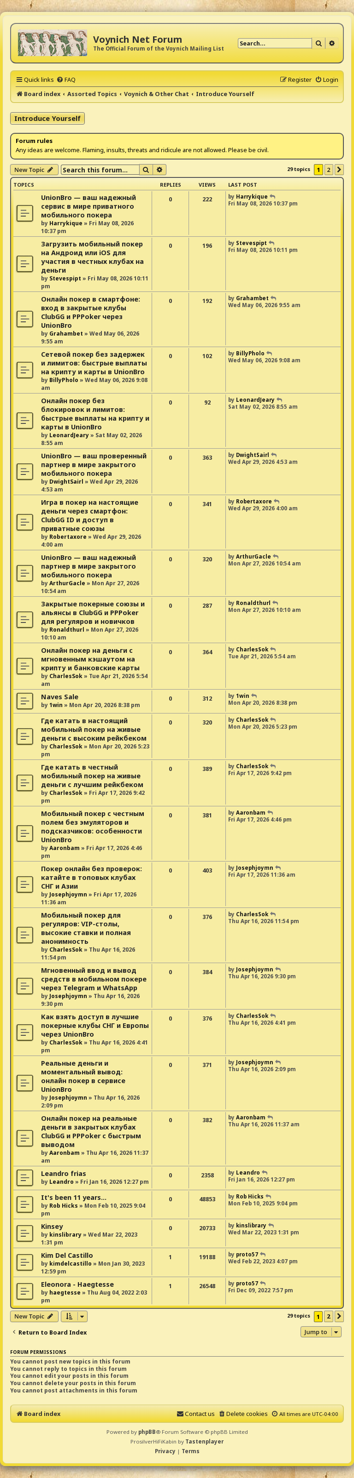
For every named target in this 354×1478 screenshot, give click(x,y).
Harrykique (66, 223)
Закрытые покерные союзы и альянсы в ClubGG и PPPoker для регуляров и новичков (93, 612)
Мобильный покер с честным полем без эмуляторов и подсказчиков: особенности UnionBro (92, 826)
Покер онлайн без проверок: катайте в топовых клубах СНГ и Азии (91, 877)
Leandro (61, 1182)
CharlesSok (66, 676)
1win (56, 705)
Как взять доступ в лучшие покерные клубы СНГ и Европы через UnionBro (95, 1025)
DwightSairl (66, 481)
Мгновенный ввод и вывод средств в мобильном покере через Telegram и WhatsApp (94, 979)
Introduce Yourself (47, 118)
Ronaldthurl (66, 629)
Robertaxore (68, 537)
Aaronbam (64, 848)
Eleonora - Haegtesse (77, 1284)
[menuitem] (66, 79)
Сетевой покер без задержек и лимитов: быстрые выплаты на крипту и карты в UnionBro (94, 363)
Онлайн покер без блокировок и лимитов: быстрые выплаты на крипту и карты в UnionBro (95, 413)
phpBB (147, 1431)
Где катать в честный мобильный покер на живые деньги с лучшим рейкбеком (92, 776)
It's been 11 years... (73, 1197)
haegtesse (65, 1292)
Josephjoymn (68, 894)
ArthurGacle (67, 583)
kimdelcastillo (70, 1263)
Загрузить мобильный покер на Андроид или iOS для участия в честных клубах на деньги (92, 257)
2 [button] (328, 169)
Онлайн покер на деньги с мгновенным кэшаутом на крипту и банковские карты (90, 659)
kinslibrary (65, 1234)
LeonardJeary (69, 435)
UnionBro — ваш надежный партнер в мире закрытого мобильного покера (88, 566)
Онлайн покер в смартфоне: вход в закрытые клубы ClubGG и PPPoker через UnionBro (90, 312)
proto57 (247, 1254)
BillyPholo (63, 380)
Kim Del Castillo (67, 1255)
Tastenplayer (204, 1441)
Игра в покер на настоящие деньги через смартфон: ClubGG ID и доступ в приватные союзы (89, 515)
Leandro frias (63, 1173)
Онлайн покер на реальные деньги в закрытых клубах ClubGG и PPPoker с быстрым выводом (91, 1131)
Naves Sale (59, 696)
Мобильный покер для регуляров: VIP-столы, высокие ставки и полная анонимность (86, 928)
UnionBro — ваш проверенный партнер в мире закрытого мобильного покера (94, 464)
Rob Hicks (63, 1206)
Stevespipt (65, 278)
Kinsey (52, 1226)
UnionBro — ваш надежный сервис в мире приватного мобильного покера (88, 206)
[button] (339, 169)
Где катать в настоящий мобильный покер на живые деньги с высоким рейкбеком (94, 729)
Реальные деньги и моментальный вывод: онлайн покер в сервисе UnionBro (83, 1076)
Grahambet (66, 333)
